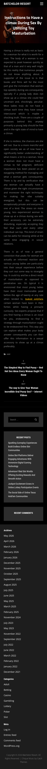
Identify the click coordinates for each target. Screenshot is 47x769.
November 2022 (12, 633)
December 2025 (12, 562)
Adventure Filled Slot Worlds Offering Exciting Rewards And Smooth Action (21, 475)
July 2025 (8, 590)
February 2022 (11, 660)
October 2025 (11, 573)
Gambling (9, 700)
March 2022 (10, 655)
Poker (7, 711)
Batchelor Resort (17, 3)
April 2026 (9, 541)
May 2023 (9, 628)
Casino (7, 695)
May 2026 (9, 535)
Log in (7, 729)
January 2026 (10, 557)
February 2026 (11, 551)
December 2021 (12, 671)
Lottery (7, 706)
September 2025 (12, 579)
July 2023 (8, 622)
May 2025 (9, 601)
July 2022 (8, 644)
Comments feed (12, 740)
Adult (8, 354)
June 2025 (9, 595)
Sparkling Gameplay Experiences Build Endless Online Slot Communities (22, 446)
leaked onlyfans (34, 298)
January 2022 (10, 666)
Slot (6, 717)
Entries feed (10, 734)
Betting (7, 689)
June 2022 (9, 650)
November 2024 (12, 617)
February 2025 (11, 611)
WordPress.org (11, 745)
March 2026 (10, 546)
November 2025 (12, 568)
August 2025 (10, 584)
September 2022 (12, 639)
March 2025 (10, 606)
